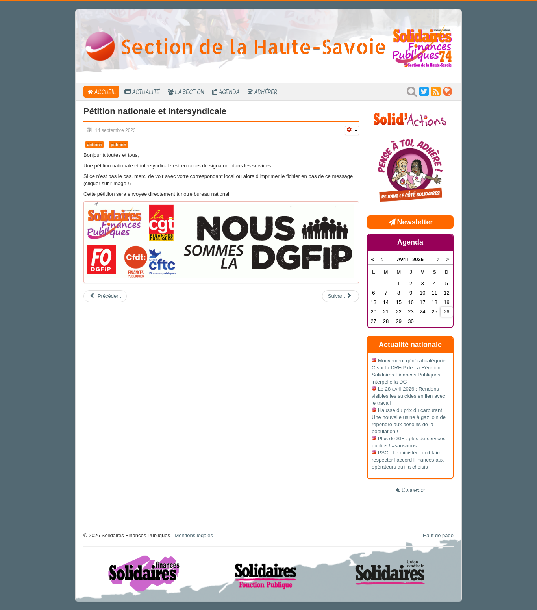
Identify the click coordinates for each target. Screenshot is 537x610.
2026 (418, 259)
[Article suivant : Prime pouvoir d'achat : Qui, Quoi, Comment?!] (340, 296)
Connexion (414, 490)
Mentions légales (193, 535)
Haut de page (438, 535)
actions (94, 144)
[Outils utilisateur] (352, 130)
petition (118, 144)
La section (189, 92)
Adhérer (265, 92)
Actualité (145, 92)
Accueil (105, 92)
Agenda (229, 92)
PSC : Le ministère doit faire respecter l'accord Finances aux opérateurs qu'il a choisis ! (408, 460)
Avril (404, 259)
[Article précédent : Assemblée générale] (105, 296)
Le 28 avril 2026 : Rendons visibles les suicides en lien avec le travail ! (408, 396)
